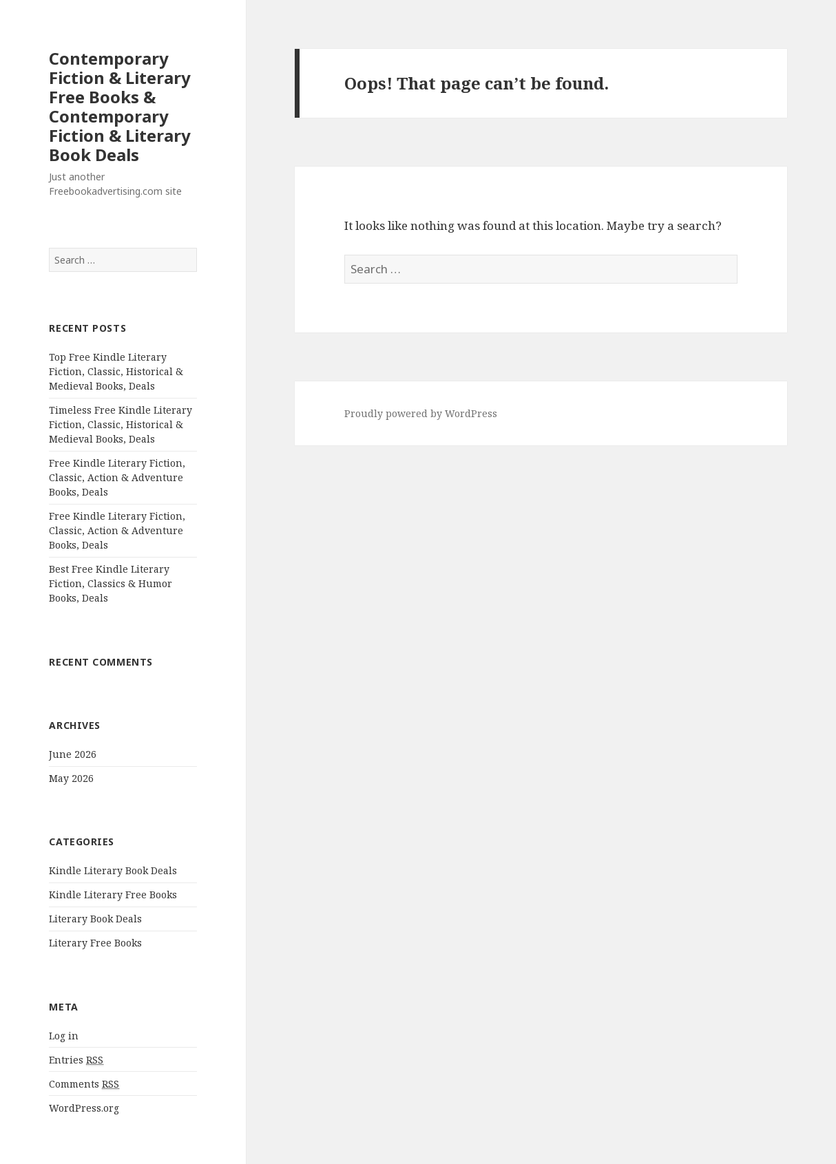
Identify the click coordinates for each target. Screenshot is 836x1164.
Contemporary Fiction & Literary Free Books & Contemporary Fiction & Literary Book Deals (120, 106)
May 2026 (71, 778)
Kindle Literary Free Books (113, 894)
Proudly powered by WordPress (420, 413)
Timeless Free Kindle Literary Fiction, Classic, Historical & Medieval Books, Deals (120, 424)
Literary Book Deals (95, 918)
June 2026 (72, 754)
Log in (64, 1035)
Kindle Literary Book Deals (113, 870)
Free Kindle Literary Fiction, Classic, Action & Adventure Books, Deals (117, 477)
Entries (76, 1060)
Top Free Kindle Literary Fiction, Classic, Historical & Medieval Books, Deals (116, 371)
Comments (84, 1084)
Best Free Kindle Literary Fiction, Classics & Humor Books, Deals (110, 583)
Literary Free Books (95, 942)
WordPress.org (84, 1107)
